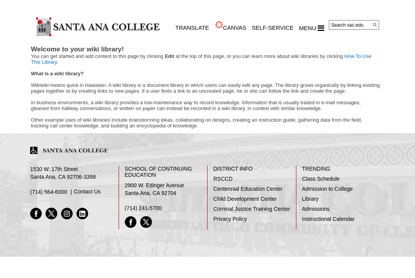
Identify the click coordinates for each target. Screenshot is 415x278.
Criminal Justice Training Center (251, 209)
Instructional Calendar (328, 219)
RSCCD (223, 179)
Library (310, 199)
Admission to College (327, 189)
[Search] (375, 25)
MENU (311, 28)
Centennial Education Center (247, 189)
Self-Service (273, 27)
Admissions (316, 209)
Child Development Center (245, 199)
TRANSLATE (192, 27)
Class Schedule (321, 179)
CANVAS (235, 27)
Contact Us (87, 191)
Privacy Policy (230, 219)
